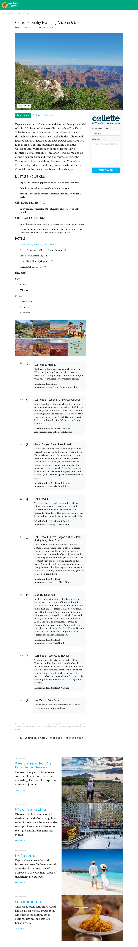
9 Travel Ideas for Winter (30, 809)
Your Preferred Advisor (101, 129)
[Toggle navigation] (134, 5)
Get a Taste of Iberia (28, 902)
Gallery (36, 115)
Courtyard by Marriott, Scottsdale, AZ (39, 244)
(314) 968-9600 (73, 737)
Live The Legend (25, 856)
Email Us (43, 737)
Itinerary (48, 115)
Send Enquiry (106, 170)
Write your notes (98, 139)
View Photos (24, 106)
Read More (20, 790)
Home (4, 13)
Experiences (12, 13)
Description (23, 115)
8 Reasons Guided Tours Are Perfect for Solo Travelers (33, 765)
